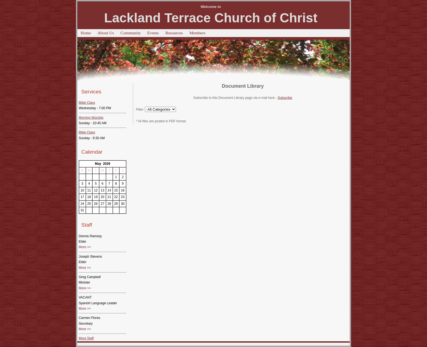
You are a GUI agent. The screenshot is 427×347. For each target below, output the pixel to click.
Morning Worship (91, 118)
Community (130, 33)
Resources (174, 33)
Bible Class (87, 103)
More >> (85, 247)
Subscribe (285, 98)
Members (197, 33)
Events (153, 33)
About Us (105, 33)
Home (86, 33)
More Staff (86, 338)
